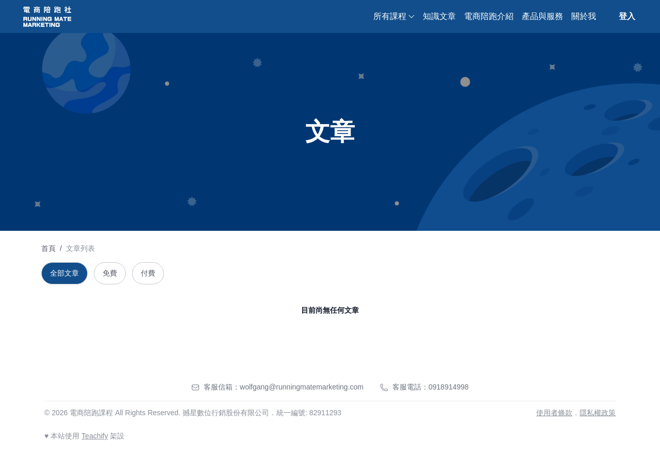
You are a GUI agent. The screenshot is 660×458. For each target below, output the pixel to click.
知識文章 (439, 16)
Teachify (94, 436)
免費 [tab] (110, 273)
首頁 (48, 248)
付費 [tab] (148, 273)
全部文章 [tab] (64, 273)
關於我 (583, 16)
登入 (627, 16)
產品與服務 (542, 16)
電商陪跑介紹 (489, 16)
